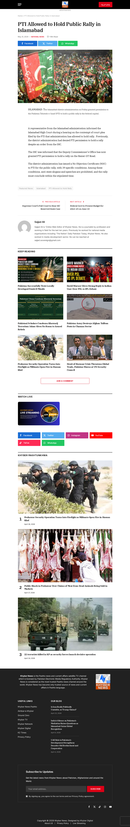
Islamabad (41, 188)
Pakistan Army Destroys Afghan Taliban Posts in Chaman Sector (87, 325)
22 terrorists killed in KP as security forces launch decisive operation (60, 654)
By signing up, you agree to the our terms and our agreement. (60, 796)
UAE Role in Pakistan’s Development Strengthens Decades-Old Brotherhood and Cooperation (64, 744)
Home (20, 16)
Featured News (26, 188)
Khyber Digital (86, 820)
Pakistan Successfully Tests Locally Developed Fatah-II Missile (36, 287)
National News (37, 37)
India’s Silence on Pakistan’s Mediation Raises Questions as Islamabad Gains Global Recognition (64, 724)
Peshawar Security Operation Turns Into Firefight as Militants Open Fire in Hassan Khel (39, 367)
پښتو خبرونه (105, 4)
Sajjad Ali (39, 222)
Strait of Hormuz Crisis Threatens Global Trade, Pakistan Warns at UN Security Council (88, 367)
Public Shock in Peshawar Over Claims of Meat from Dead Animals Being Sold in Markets (65, 587)
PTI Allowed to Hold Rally (60, 188)
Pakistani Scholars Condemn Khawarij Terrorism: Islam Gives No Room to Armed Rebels (40, 326)
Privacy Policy (78, 796)
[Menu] (19, 4)
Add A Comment (65, 381)
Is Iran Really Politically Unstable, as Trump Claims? (63, 708)
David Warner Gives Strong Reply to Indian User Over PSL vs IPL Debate (89, 287)
